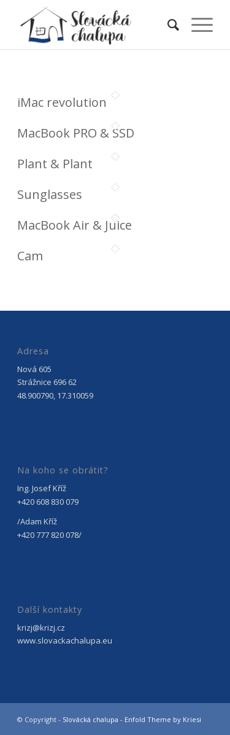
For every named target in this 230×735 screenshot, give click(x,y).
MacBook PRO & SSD (75, 133)
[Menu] (196, 24)
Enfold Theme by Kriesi (163, 719)
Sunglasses (49, 194)
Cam (30, 255)
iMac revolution (62, 102)
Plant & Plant (55, 163)
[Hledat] (167, 24)
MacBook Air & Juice (74, 225)
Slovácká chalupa (90, 719)
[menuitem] (167, 24)
